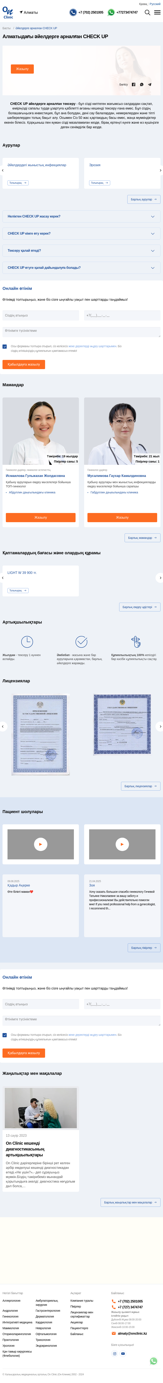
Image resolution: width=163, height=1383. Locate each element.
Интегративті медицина (17, 1322)
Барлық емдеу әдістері (140, 607)
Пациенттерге (79, 1328)
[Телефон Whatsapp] (122, 12)
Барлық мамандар (142, 537)
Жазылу (22, 69)
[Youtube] (123, 1354)
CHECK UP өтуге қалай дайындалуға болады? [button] (44, 267)
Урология (8, 1345)
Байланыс (76, 1334)
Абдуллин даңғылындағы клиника (32, 492)
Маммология (11, 1328)
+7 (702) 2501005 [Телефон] (127, 1301)
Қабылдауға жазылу (24, 364)
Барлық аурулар (144, 199)
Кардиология (44, 1322)
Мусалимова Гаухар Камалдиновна (116, 476)
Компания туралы (81, 1300)
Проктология (11, 1340)
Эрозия (94, 165)
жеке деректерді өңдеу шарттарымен (92, 346)
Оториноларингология (17, 1334)
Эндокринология (46, 1345)
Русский (155, 4)
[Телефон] (86, 12)
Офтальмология (46, 1334)
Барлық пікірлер (144, 947)
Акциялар (76, 1322)
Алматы (28, 12)
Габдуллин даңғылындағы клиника (114, 492)
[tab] (81, 216)
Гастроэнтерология (48, 1310)
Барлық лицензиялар (141, 786)
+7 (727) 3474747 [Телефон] (127, 1307)
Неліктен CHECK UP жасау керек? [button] (34, 216)
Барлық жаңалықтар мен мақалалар (130, 1202)
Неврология (43, 1328)
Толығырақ (18, 183)
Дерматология (45, 1316)
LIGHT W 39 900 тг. (22, 573)
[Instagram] (114, 1354)
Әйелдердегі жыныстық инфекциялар (37, 165)
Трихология (43, 1340)
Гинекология (10, 1316)
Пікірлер (75, 1306)
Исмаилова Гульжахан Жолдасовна (35, 476)
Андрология (10, 1310)
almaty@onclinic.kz (129, 1333)
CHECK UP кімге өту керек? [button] (29, 233)
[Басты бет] (8, 12)
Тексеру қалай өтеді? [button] (24, 250)
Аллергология (11, 1300)
